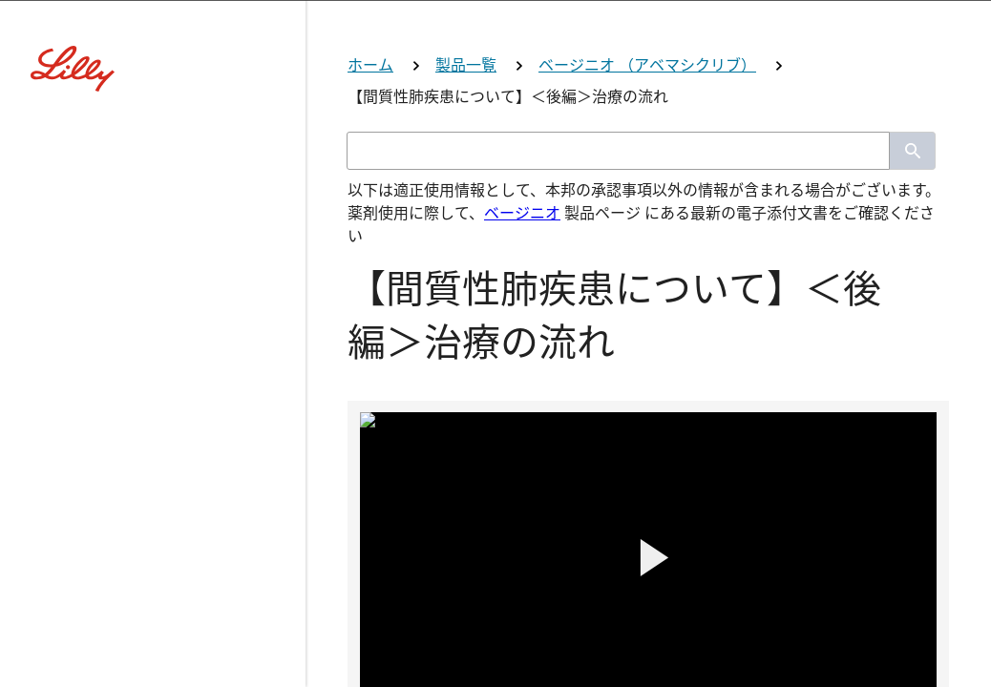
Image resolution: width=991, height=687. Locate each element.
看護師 (495, 603)
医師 (495, 454)
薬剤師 (495, 529)
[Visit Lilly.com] (495, 133)
